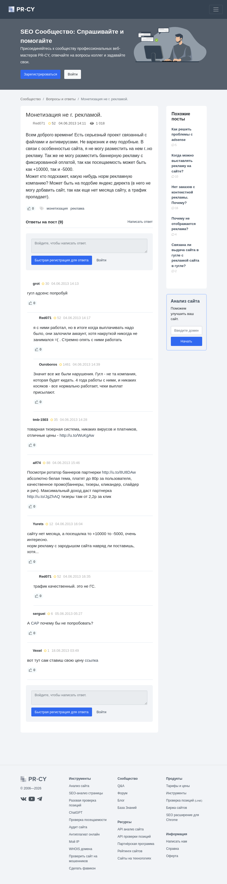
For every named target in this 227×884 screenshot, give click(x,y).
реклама (77, 208)
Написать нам (176, 841)
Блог (121, 800)
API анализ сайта (131, 829)
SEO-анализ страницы (86, 793)
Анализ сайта (185, 301)
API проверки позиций (134, 836)
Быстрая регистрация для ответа (62, 260)
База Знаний (127, 808)
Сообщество (31, 99)
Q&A (121, 786)
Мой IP (74, 842)
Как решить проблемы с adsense (182, 134)
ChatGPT (76, 812)
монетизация (57, 208)
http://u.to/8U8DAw (119, 472)
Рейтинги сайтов (130, 851)
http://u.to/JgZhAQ (43, 496)
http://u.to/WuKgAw (77, 435)
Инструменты (176, 793)
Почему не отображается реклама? (184, 223)
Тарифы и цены (178, 786)
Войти (72, 74)
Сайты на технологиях (134, 858)
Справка (172, 849)
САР (35, 623)
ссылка (91, 660)
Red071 (39, 123)
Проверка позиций (184, 800)
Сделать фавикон (82, 868)
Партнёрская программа (136, 844)
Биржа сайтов (176, 808)
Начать (186, 341)
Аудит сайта (78, 827)
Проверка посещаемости (88, 820)
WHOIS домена (80, 849)
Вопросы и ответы (61, 99)
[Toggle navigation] (216, 9)
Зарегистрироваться (40, 74)
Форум (122, 793)
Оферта (172, 856)
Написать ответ (140, 222)
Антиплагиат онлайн (84, 834)
